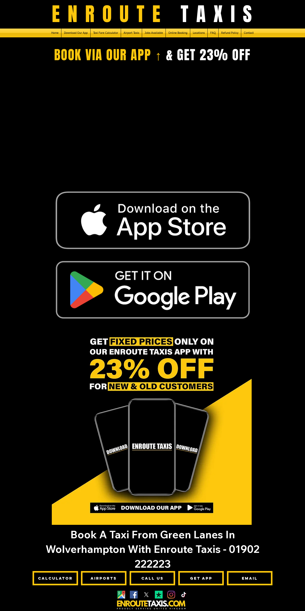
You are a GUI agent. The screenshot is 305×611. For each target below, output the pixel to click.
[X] (146, 595)
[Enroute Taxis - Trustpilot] (159, 595)
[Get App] (201, 578)
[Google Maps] (121, 595)
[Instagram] (171, 595)
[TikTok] (184, 595)
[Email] (249, 578)
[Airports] (103, 578)
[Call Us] (152, 578)
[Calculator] (55, 578)
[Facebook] (134, 595)
